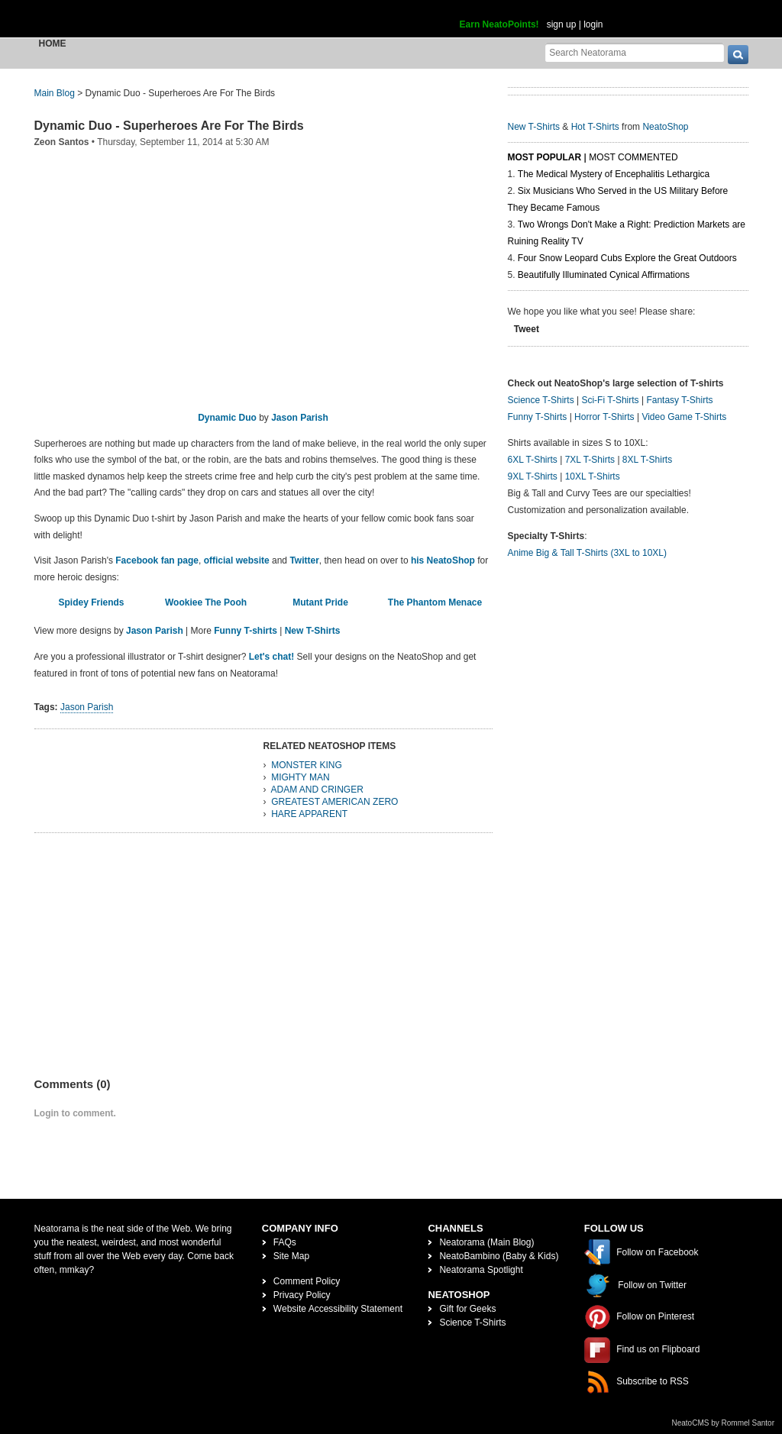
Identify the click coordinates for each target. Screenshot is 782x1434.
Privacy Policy (302, 1295)
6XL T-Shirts (532, 459)
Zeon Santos (61, 142)
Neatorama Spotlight (480, 1269)
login (593, 24)
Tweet (526, 329)
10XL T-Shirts (592, 476)
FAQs (284, 1242)
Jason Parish (299, 417)
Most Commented (633, 157)
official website (237, 560)
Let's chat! (272, 656)
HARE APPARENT (309, 814)
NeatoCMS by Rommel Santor (723, 1423)
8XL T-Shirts (647, 459)
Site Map (291, 1256)
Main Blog (54, 93)
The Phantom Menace (435, 602)
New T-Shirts (313, 630)
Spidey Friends (91, 602)
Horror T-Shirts (604, 417)
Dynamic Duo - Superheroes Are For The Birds (169, 125)
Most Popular (545, 157)
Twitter (303, 560)
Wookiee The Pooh (206, 602)
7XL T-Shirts (590, 459)
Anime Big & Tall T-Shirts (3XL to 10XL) (587, 552)
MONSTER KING (306, 765)
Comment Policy (306, 1281)
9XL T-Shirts (532, 476)
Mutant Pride (320, 602)
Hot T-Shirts (595, 126)
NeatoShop (665, 126)
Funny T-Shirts (537, 417)
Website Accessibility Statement (337, 1308)
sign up (562, 24)
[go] (738, 54)
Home (52, 43)
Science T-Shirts (541, 400)
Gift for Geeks (467, 1308)
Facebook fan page (157, 560)
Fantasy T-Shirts (679, 400)
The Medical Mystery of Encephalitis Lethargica (613, 174)
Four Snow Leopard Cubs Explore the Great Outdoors (627, 258)
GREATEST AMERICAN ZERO (334, 801)
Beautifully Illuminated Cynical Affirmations (604, 275)
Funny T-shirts (245, 630)
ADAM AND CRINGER (317, 789)
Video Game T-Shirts (683, 417)
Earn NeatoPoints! (499, 24)
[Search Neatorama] (634, 52)
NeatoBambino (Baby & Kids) (498, 1256)
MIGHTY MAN (300, 777)
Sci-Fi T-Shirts (609, 400)
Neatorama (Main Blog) (486, 1242)
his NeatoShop (443, 560)
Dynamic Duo (227, 417)
